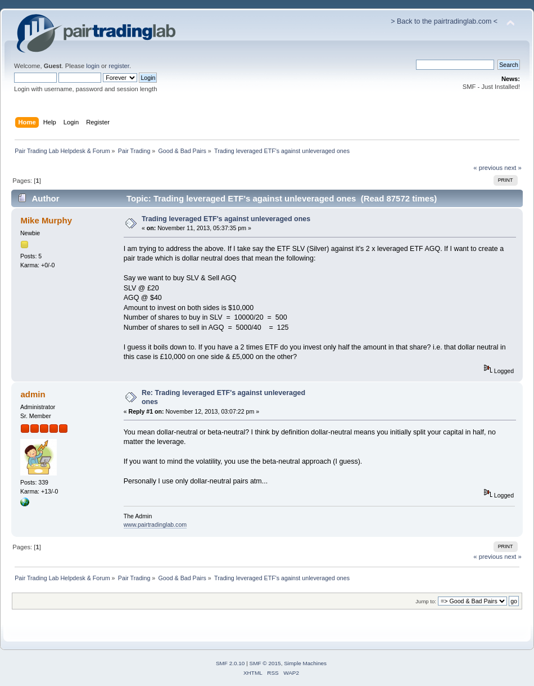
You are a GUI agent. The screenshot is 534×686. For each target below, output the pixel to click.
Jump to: (425, 601)
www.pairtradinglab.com (155, 524)
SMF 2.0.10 (230, 663)
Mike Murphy (46, 220)
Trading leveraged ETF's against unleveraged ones (226, 219)
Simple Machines (305, 663)
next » (513, 167)
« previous (488, 167)
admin (32, 394)
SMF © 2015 (265, 663)
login (92, 65)
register (118, 65)
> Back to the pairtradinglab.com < (444, 21)
